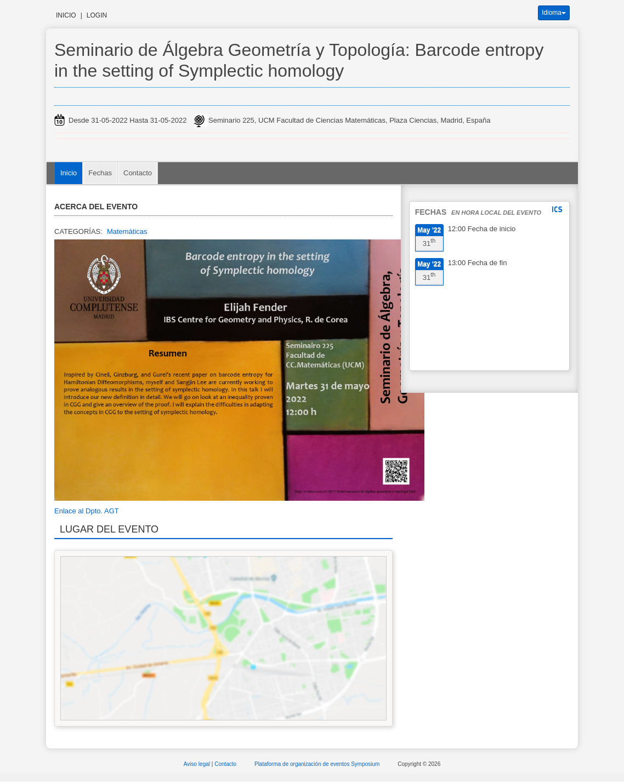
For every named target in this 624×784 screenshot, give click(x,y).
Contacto (137, 173)
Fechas (100, 173)
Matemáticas (127, 231)
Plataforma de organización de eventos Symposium (317, 764)
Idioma (554, 12)
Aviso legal (198, 764)
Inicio (66, 15)
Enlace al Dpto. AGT (86, 511)
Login (97, 15)
